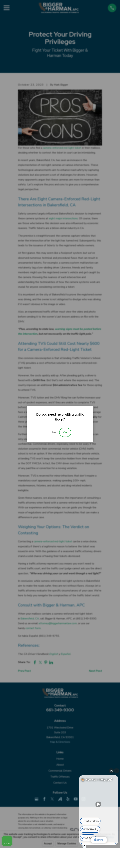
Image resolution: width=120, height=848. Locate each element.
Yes (65, 432)
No (54, 432)
